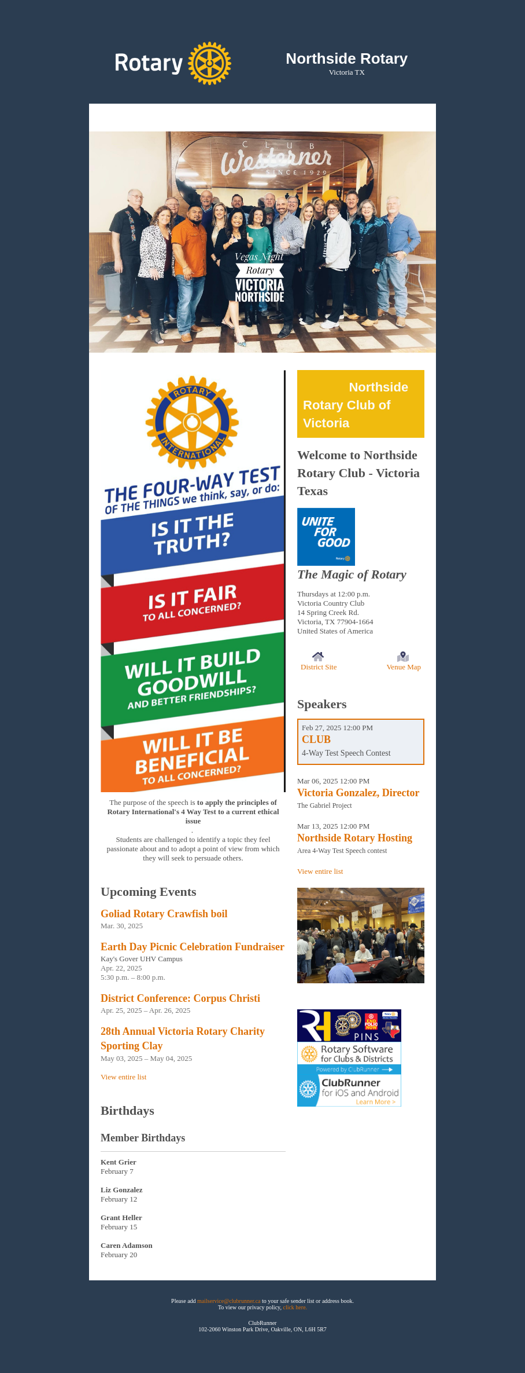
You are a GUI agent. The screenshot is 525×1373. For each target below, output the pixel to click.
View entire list (123, 1076)
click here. (295, 1307)
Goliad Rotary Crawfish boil (164, 914)
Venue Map (403, 666)
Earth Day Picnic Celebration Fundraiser (192, 947)
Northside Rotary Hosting (354, 838)
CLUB (316, 739)
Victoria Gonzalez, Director (358, 793)
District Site (319, 666)
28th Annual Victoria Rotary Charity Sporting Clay (183, 1039)
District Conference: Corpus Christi (180, 998)
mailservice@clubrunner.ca (228, 1301)
